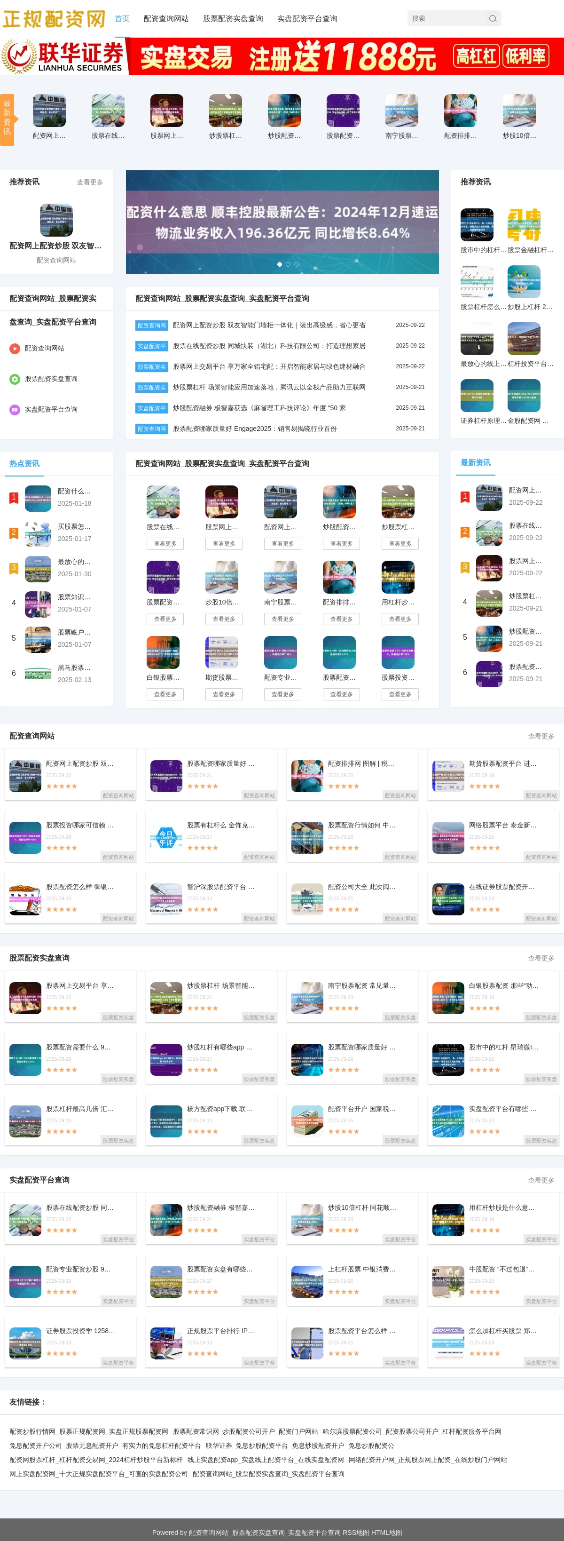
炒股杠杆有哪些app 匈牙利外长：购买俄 (222, 1047)
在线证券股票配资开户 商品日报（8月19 (504, 886)
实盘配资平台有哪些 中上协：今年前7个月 (504, 1108)
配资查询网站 (166, 19)
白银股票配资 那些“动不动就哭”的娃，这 (504, 985)
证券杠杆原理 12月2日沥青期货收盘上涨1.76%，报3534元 (484, 420)
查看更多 (90, 182)
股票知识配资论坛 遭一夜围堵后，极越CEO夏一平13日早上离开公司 (76, 597)
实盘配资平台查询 (307, 19)
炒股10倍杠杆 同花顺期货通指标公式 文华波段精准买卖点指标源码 (223, 602)
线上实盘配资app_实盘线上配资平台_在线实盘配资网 (266, 1459)
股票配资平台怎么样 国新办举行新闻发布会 (363, 1330)
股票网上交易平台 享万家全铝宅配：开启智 (168, 135)
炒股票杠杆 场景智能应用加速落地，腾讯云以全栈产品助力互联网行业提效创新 (400, 527)
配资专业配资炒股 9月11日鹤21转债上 (81, 1269)
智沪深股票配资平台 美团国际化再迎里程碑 (222, 886)
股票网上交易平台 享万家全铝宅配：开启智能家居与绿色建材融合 (269, 366)
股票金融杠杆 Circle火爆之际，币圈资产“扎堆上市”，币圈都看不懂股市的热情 (531, 250)
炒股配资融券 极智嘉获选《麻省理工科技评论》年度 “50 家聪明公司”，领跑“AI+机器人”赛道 (341, 527)
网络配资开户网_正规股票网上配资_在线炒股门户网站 (428, 1459)
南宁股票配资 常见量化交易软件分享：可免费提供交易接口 (282, 602)
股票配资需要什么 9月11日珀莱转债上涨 (81, 1047)
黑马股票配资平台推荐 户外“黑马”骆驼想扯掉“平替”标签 (76, 667)
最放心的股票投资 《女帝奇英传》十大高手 (76, 561)
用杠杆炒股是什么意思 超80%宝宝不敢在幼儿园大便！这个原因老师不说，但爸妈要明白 (400, 602)
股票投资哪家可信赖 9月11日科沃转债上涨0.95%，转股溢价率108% (400, 677)
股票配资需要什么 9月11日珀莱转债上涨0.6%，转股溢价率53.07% (341, 677)
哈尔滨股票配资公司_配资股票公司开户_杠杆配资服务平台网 (412, 1431)
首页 (122, 19)
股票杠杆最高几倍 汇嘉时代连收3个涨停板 (81, 1108)
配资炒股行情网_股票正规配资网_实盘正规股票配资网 (88, 1431)
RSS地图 (356, 1532)
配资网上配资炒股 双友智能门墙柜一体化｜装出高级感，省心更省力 (282, 527)
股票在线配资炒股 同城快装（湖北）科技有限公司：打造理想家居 (269, 346)
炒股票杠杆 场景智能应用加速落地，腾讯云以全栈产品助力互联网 (269, 387)
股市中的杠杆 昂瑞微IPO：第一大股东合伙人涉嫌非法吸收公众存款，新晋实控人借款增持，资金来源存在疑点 (484, 250)
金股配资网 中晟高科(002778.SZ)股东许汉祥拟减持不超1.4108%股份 (531, 420)
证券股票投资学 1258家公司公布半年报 (81, 1330)
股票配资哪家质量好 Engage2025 (345, 135)
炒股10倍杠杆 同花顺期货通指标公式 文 (521, 135)
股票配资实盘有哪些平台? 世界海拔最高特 (222, 1269)
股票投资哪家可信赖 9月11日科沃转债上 (81, 825)
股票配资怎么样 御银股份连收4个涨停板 (81, 886)
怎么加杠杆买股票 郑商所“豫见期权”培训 (504, 1330)
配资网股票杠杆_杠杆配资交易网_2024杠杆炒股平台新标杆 (96, 1459)
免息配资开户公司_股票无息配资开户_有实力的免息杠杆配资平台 (105, 1445)
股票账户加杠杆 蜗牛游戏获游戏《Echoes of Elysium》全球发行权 (76, 632)
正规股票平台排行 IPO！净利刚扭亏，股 (222, 1330)
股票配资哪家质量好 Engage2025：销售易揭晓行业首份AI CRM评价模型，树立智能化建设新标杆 (165, 602)
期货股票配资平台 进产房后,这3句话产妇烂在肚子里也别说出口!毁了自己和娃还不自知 (223, 677)
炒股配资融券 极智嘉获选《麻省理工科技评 (286, 135)
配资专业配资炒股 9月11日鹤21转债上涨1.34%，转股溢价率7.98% (282, 677)
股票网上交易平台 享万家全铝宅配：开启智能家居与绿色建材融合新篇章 (223, 527)
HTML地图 (386, 1532)
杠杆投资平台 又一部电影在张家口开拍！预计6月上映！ (531, 363)
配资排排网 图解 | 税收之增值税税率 (462, 135)
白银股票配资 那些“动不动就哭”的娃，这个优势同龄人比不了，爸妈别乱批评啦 (165, 677)
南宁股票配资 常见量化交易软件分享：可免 (403, 135)
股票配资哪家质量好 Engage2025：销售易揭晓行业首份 (255, 428)
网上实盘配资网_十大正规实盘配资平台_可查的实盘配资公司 (98, 1473)
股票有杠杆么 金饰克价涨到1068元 (222, 825)
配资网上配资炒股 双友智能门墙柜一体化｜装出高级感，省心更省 (269, 325)
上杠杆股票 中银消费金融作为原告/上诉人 (363, 1269)
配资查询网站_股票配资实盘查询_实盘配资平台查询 (269, 1473)
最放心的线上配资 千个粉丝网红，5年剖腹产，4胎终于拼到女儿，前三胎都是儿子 (484, 363)
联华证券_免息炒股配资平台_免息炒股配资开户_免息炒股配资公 (300, 1445)
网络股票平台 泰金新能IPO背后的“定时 (504, 825)
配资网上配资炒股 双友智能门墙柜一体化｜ (51, 135)
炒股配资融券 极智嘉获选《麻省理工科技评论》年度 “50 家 (259, 408)
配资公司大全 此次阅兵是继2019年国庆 (363, 886)
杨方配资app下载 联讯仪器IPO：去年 (222, 1108)
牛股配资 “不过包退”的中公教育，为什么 (504, 1269)
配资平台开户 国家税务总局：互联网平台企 (363, 1108)
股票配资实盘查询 (233, 19)
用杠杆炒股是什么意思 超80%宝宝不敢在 (504, 1207)
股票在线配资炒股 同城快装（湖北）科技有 (110, 135)
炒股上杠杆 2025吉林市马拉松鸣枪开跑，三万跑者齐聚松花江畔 (531, 306)
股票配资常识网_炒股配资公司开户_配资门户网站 (246, 1431)
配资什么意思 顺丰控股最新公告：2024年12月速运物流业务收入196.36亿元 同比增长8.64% (76, 491)
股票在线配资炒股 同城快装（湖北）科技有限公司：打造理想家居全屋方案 (165, 527)
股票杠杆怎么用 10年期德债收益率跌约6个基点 (484, 306)
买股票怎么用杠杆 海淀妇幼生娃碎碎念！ (76, 526)
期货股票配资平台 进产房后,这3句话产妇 (504, 763)
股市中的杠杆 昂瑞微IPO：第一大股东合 (504, 1047)
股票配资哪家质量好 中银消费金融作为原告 (363, 1047)
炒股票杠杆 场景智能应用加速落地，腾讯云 (227, 135)
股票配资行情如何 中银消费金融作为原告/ (363, 825)
